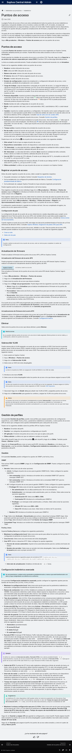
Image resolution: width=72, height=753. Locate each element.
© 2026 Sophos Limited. (8, 750)
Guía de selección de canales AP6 (47, 115)
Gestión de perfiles (51, 117)
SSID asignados (50, 386)
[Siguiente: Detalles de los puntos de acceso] (58, 744)
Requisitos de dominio (45, 177)
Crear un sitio (8, 232)
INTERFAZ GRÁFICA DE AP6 (23, 267)
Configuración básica (46, 318)
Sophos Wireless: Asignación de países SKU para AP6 (44, 224)
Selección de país (10, 235)
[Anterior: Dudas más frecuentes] (10, 744)
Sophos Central (7, 267)
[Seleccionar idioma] (41, 2)
